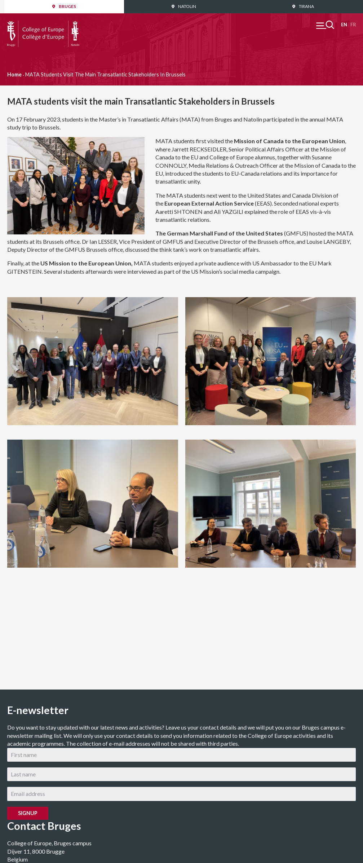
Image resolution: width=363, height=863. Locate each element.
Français (353, 24)
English (344, 24)
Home (14, 74)
